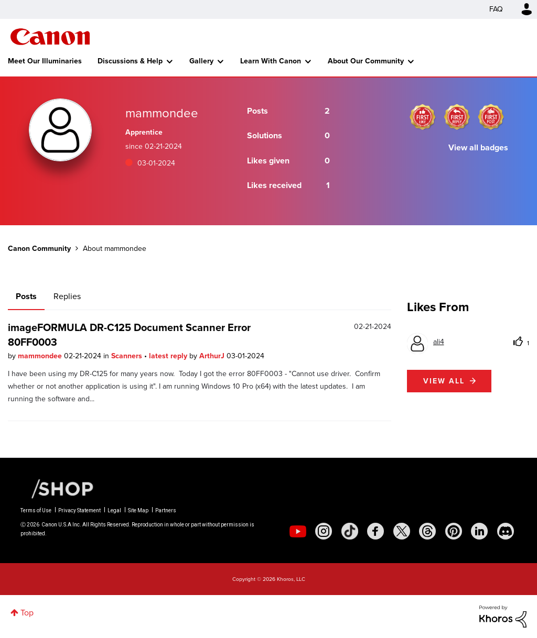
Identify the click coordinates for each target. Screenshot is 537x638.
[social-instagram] (323, 531)
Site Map (138, 510)
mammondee (41, 355)
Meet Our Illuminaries (45, 61)
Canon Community (50, 37)
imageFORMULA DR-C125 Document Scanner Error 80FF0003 (129, 335)
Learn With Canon (270, 61)
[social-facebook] (375, 531)
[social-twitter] (401, 531)
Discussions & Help (130, 61)
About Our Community (366, 61)
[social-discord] (505, 531)
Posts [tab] (26, 296)
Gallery (201, 61)
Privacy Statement (79, 510)
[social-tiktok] (349, 531)
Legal (114, 510)
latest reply (169, 355)
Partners (165, 510)
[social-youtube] (297, 531)
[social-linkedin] (479, 531)
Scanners (127, 355)
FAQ (496, 9)
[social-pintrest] (453, 531)
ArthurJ (213, 355)
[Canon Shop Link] (57, 488)
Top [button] (27, 613)
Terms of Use (35, 510)
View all (444, 381)
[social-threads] (427, 531)
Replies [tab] (67, 296)
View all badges (478, 147)
